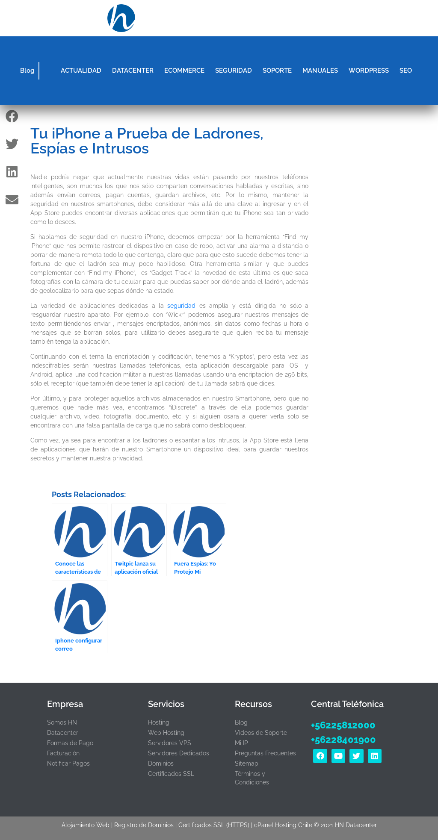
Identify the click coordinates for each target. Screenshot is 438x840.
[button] (316, 18)
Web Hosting (166, 732)
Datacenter (62, 732)
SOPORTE (277, 70)
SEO (406, 70)
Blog (27, 70)
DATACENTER (133, 70)
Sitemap (246, 763)
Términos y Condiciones (252, 778)
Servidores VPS (169, 743)
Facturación (63, 753)
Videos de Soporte (261, 732)
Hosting (158, 722)
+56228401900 (343, 739)
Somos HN (62, 722)
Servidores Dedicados (178, 753)
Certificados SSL (171, 773)
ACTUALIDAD (81, 70)
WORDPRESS (369, 70)
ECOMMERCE (184, 70)
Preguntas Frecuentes (265, 753)
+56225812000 (343, 725)
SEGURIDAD (233, 70)
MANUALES (320, 70)
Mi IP (241, 743)
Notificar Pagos (68, 763)
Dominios (161, 763)
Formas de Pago (70, 743)
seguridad (181, 305)
